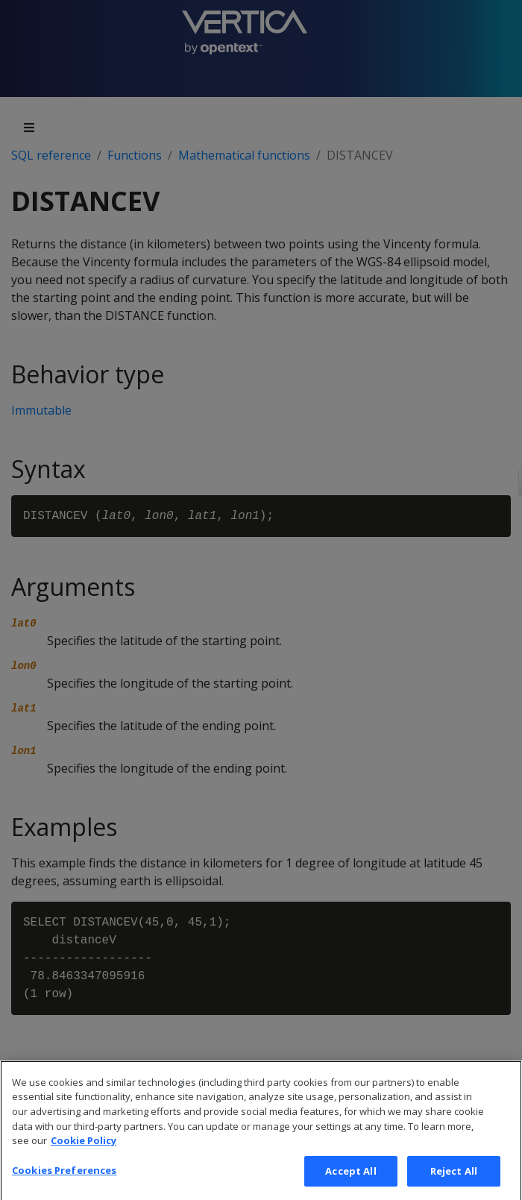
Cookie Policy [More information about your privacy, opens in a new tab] (83, 1155)
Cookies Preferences (64, 1184)
